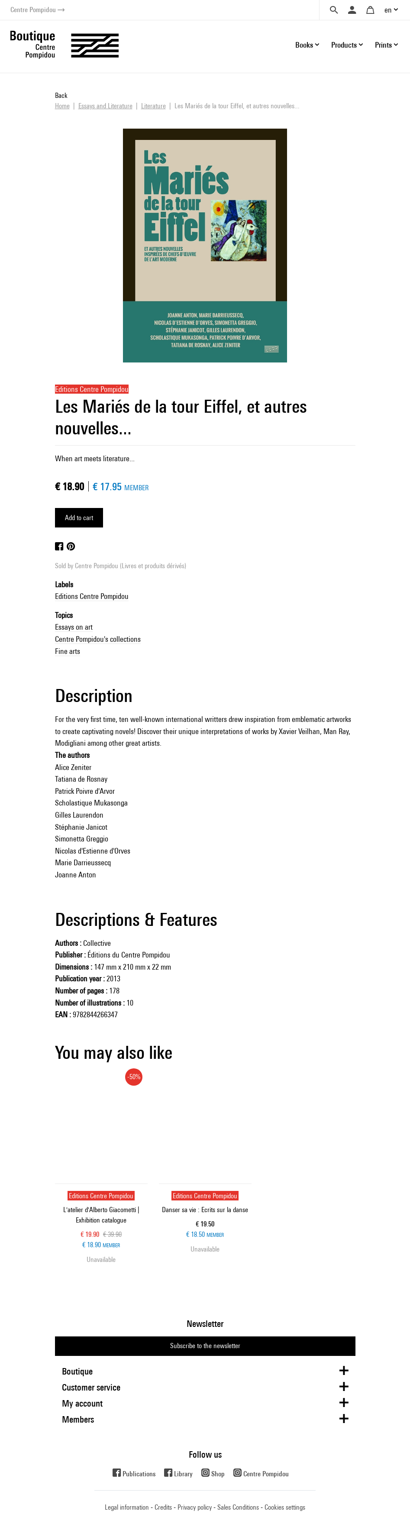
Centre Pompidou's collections (98, 639)
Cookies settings (285, 1507)
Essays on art (74, 626)
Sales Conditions (238, 1507)
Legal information (127, 1507)
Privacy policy (195, 1507)
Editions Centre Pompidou (92, 596)
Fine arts (67, 651)
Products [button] (344, 44)
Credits (163, 1507)
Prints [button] (383, 44)
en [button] (388, 9)
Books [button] (304, 44)
